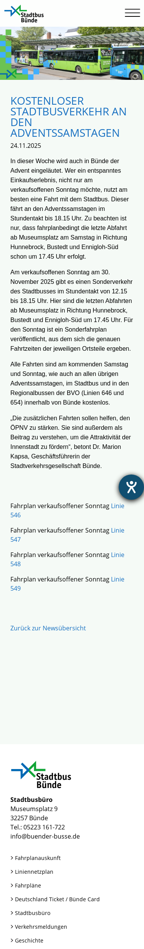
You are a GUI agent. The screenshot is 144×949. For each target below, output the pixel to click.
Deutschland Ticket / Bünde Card (57, 899)
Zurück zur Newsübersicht (48, 628)
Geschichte (29, 940)
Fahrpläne (28, 885)
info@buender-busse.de (45, 836)
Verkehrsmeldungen (41, 926)
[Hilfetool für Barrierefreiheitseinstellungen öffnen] (131, 487)
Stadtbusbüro (32, 913)
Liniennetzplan (34, 871)
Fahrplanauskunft (38, 858)
